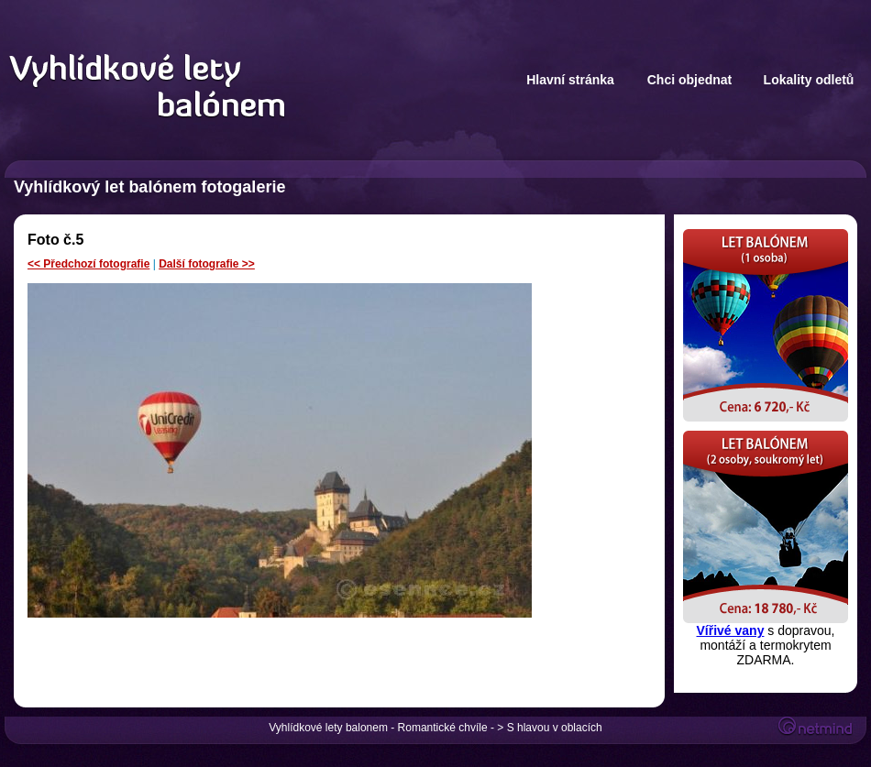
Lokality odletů (809, 79)
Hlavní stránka (570, 79)
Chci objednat (690, 79)
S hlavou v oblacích (554, 727)
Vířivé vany (731, 630)
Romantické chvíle (443, 727)
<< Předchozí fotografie (88, 263)
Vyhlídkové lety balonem (328, 727)
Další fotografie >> (207, 263)
